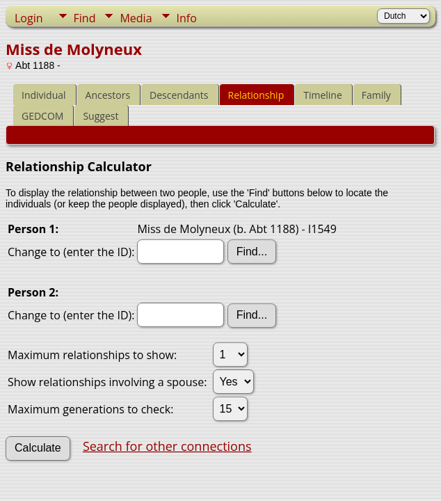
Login (29, 18)
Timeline (322, 95)
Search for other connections (167, 446)
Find (85, 18)
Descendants (179, 95)
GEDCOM (42, 115)
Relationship (256, 95)
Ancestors (108, 95)
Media (136, 18)
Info (187, 18)
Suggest (100, 115)
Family (376, 95)
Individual (44, 95)
